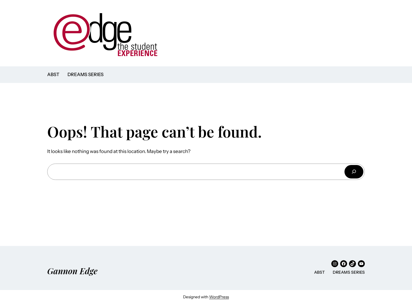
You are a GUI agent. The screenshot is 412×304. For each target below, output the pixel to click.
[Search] (353, 171)
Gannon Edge (72, 270)
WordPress (219, 297)
